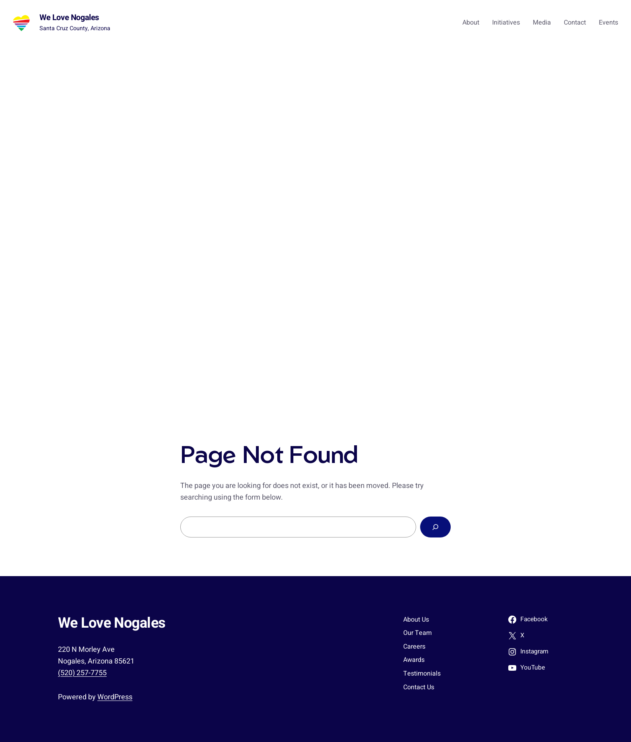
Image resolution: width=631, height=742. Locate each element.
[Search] (435, 527)
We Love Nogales (69, 17)
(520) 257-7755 (82, 673)
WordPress (114, 697)
